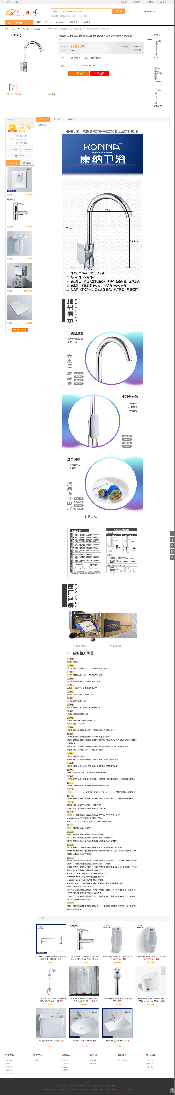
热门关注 (27, 163)
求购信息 (73, 22)
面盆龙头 (37, 29)
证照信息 (149, 1064)
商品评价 (57, 119)
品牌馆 (48, 22)
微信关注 (124, 2)
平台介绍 (8, 1064)
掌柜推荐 (72, 119)
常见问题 (93, 1060)
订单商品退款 (123, 1060)
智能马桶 (62, 16)
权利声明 (8, 1073)
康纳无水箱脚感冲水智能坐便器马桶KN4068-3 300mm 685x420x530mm (151, 1001)
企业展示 (86, 22)
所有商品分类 (14, 22)
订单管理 (65, 1064)
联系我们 (36, 1060)
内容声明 (8, 1067)
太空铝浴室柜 (82, 16)
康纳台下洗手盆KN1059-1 (117, 1041)
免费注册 (17, 2)
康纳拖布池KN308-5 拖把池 (51, 1041)
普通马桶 (54, 16)
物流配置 (65, 1070)
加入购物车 (78, 73)
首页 (39, 22)
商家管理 (137, 2)
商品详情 (43, 119)
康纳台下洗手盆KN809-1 (84, 1041)
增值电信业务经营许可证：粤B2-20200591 (74, 1089)
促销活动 (65, 1067)
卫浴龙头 (15, 29)
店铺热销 (13, 163)
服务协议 (8, 1060)
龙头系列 (26, 29)
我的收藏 (163, 2)
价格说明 (8, 1070)
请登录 (9, 2)
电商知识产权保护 (125, 1089)
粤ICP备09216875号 (49, 1089)
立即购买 (99, 73)
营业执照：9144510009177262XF (103, 1089)
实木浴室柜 (72, 16)
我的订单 (150, 2)
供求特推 (60, 22)
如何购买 (93, 1064)
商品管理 (65, 1060)
